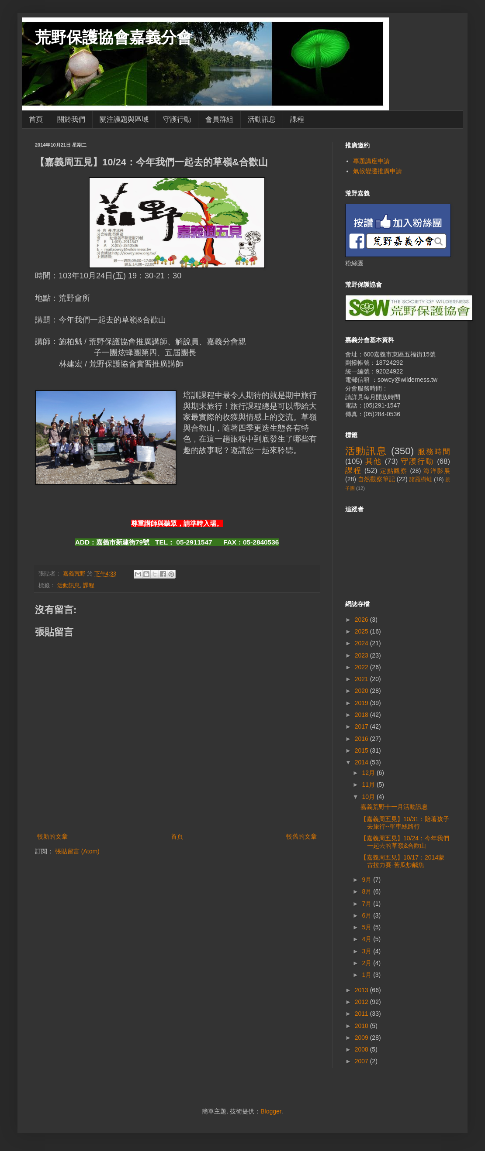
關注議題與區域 (124, 119)
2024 (362, 643)
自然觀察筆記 (376, 479)
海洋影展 (436, 470)
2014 (362, 762)
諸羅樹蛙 (421, 479)
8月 (367, 891)
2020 (362, 690)
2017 (362, 726)
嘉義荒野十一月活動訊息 (394, 806)
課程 (297, 119)
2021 (362, 678)
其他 (373, 461)
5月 (367, 927)
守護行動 (177, 119)
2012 (362, 1001)
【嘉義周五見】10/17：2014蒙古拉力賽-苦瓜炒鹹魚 (402, 861)
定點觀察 (394, 470)
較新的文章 (52, 836)
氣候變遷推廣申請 (377, 171)
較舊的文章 (301, 836)
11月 (369, 784)
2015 (362, 750)
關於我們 (71, 119)
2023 (362, 655)
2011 (362, 1013)
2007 (362, 1061)
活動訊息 (262, 119)
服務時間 (434, 452)
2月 (367, 962)
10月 (369, 796)
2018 (362, 714)
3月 (367, 951)
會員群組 (219, 119)
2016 (362, 738)
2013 (362, 990)
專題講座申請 (371, 161)
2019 (362, 702)
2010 (362, 1025)
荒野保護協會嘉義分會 (113, 37)
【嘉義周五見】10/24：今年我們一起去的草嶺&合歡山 (404, 842)
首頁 (36, 119)
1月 (367, 974)
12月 (369, 772)
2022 (362, 667)
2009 (362, 1037)
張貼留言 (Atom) (77, 851)
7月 (367, 903)
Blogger (270, 1111)
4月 (367, 938)
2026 (362, 619)
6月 (367, 915)
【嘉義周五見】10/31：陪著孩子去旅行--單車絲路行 (404, 822)
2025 (362, 631)
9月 (367, 879)
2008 (362, 1049)
